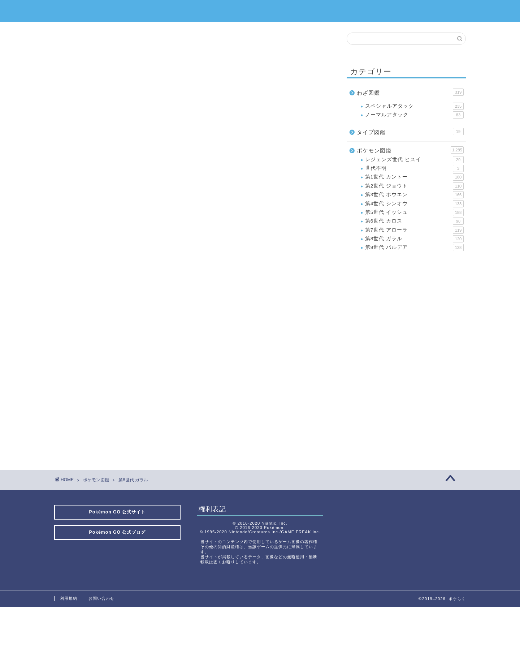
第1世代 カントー (414, 177)
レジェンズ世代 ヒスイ (414, 159)
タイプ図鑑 (410, 131)
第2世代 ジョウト (414, 186)
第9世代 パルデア (414, 247)
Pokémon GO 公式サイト (117, 512)
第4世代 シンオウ (414, 203)
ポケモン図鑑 (410, 150)
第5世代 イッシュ (414, 212)
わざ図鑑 (410, 92)
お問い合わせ (101, 598)
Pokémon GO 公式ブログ (117, 532)
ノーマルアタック (414, 115)
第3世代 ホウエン (414, 194)
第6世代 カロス (414, 221)
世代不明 (414, 168)
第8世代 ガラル (414, 238)
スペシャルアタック (414, 106)
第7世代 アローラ (414, 230)
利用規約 (68, 598)
